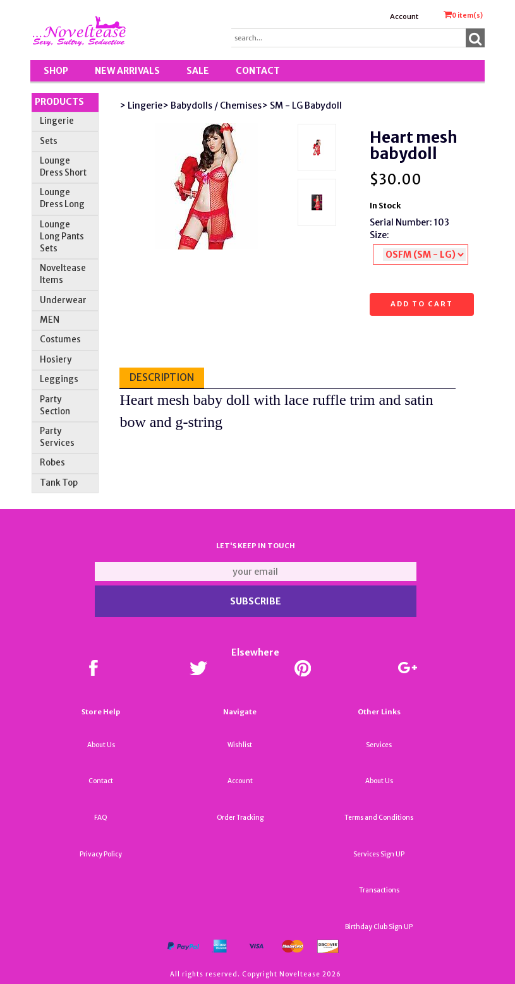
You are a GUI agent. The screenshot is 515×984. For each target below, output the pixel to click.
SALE (197, 70)
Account (404, 16)
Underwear (63, 300)
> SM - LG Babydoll (302, 105)
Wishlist (239, 745)
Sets (49, 141)
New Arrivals (127, 70)
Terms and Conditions (378, 817)
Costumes (60, 339)
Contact (258, 70)
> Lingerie (140, 105)
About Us (101, 745)
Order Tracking (240, 817)
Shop (56, 70)
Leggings (59, 379)
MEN (49, 320)
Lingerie (57, 121)
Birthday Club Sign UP (379, 927)
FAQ (100, 817)
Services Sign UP (378, 854)
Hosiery (55, 359)
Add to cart (422, 303)
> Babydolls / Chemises (212, 105)
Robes (52, 462)
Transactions (379, 890)
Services (379, 745)
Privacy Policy (101, 854)
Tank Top (59, 482)
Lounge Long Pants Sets (62, 236)
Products (59, 101)
